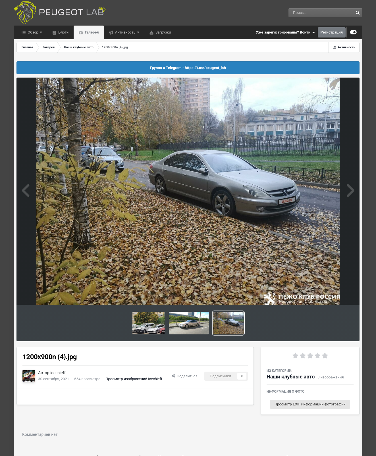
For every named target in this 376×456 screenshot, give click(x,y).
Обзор (33, 32)
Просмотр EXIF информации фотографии (310, 404)
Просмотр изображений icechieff (133, 379)
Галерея (91, 32)
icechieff (58, 372)
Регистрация (332, 32)
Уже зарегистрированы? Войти (285, 32)
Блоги (62, 32)
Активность (125, 32)
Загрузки (163, 32)
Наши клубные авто (291, 377)
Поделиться (185, 376)
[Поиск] (310, 12)
